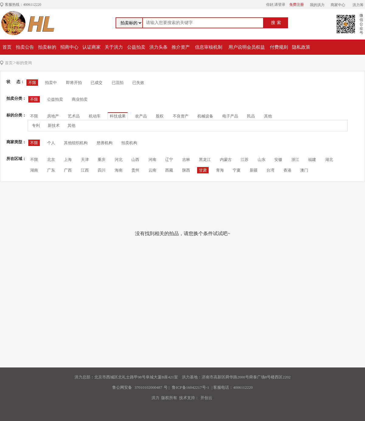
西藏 (169, 170)
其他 (268, 116)
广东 (51, 170)
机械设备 (205, 116)
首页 (7, 47)
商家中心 (338, 5)
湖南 (34, 170)
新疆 (254, 170)
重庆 (102, 159)
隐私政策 (301, 47)
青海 (220, 170)
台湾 (270, 170)
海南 (119, 170)
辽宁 (169, 159)
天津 (85, 159)
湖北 (329, 159)
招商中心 (69, 47)
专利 (36, 125)
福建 (312, 159)
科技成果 (118, 116)
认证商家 (91, 47)
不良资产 (181, 116)
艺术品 (74, 116)
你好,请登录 (275, 4)
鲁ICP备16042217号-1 (190, 387)
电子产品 (230, 116)
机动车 (95, 116)
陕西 (186, 170)
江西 (85, 170)
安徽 (278, 159)
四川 (102, 170)
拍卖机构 (129, 143)
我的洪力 (317, 5)
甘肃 (203, 170)
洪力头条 (158, 47)
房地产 (53, 116)
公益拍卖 (136, 47)
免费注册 (296, 4)
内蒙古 (226, 159)
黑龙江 (205, 159)
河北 (119, 159)
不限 (32, 82)
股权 (160, 116)
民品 (251, 116)
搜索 (277, 22)
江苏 (245, 159)
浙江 (295, 159)
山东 (262, 159)
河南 (152, 159)
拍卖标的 (47, 47)
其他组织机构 (76, 143)
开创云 (206, 397)
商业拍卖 (80, 99)
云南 (152, 170)
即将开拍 (74, 82)
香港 (287, 170)
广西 (68, 170)
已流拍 (117, 82)
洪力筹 (358, 5)
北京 (51, 159)
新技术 (54, 125)
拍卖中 (51, 82)
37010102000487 (148, 387)
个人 (51, 143)
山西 (135, 159)
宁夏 (237, 170)
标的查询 (24, 63)
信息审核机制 (208, 47)
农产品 (141, 116)
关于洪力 (114, 47)
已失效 (138, 82)
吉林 (186, 159)
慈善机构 (105, 143)
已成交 (97, 82)
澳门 (304, 170)
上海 (68, 159)
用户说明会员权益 (246, 47)
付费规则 (279, 47)
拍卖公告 (25, 47)
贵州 (135, 170)
